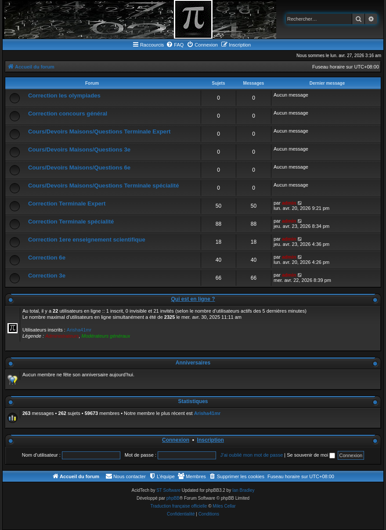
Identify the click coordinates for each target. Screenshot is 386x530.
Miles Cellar (224, 506)
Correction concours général (67, 113)
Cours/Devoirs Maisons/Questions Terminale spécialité (103, 185)
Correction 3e (46, 275)
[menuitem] (175, 45)
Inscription (210, 440)
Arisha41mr (79, 329)
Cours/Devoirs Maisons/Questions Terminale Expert (99, 131)
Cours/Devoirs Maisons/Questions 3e (79, 149)
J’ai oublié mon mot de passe (251, 455)
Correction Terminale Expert (66, 203)
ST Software (168, 490)
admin (289, 203)
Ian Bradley (243, 490)
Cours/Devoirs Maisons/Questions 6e (79, 167)
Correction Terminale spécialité (71, 221)
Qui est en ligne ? (193, 299)
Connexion (175, 440)
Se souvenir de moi (311, 455)
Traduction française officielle (178, 506)
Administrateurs (62, 336)
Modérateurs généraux (106, 336)
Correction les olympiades (64, 95)
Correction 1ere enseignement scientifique (86, 239)
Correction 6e (46, 257)
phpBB (173, 498)
